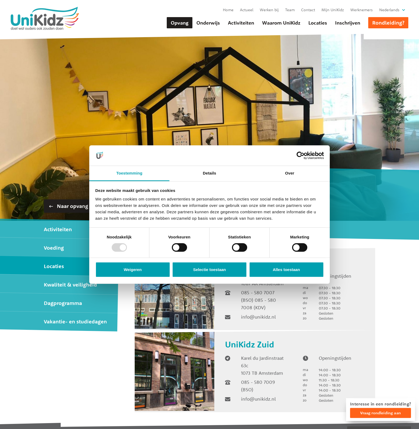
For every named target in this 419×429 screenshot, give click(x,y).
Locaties (317, 23)
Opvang (179, 23)
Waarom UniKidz (281, 23)
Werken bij (269, 9)
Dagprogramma (63, 303)
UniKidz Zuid (249, 344)
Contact (308, 9)
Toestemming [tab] (129, 173)
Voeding (54, 247)
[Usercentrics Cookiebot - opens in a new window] (300, 156)
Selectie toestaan (209, 269)
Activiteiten (241, 23)
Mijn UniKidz (332, 9)
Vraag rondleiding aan (380, 412)
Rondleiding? (388, 22)
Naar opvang (68, 206)
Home (228, 9)
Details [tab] (209, 173)
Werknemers (361, 9)
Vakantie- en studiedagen (75, 321)
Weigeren (133, 269)
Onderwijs (208, 23)
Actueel (246, 9)
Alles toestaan (286, 269)
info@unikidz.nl (258, 317)
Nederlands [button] (389, 9)
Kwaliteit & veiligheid (70, 284)
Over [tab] (289, 173)
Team (290, 9)
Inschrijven (347, 23)
